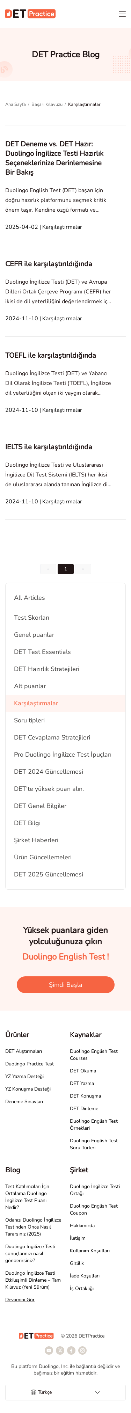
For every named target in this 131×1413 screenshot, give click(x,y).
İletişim (78, 1238)
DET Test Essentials (42, 652)
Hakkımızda (82, 1225)
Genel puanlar (34, 635)
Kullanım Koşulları (90, 1250)
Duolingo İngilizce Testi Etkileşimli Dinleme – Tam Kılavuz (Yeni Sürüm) (33, 1280)
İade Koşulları (85, 1276)
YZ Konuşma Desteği (28, 1089)
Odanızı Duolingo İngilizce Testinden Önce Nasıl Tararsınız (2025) (33, 1227)
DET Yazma (82, 1083)
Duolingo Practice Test (29, 1064)
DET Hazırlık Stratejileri (46, 669)
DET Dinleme (84, 1108)
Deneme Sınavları (24, 1101)
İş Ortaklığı (82, 1288)
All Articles (29, 597)
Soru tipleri (29, 720)
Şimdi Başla (65, 985)
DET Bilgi (27, 823)
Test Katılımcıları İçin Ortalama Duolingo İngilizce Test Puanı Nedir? (27, 1197)
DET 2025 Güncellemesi (48, 874)
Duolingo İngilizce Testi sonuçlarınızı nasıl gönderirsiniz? (30, 1253)
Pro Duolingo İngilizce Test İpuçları (62, 754)
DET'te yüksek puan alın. (49, 789)
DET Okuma (83, 1071)
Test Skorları (31, 617)
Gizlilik (77, 1263)
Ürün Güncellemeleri (43, 857)
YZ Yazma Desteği (24, 1076)
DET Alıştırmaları (23, 1051)
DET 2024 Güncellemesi (48, 771)
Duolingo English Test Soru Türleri (94, 1144)
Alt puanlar (30, 686)
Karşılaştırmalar (36, 703)
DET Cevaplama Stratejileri (52, 737)
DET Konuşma (85, 1096)
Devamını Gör (20, 1299)
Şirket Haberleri (36, 840)
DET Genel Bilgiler (40, 806)
